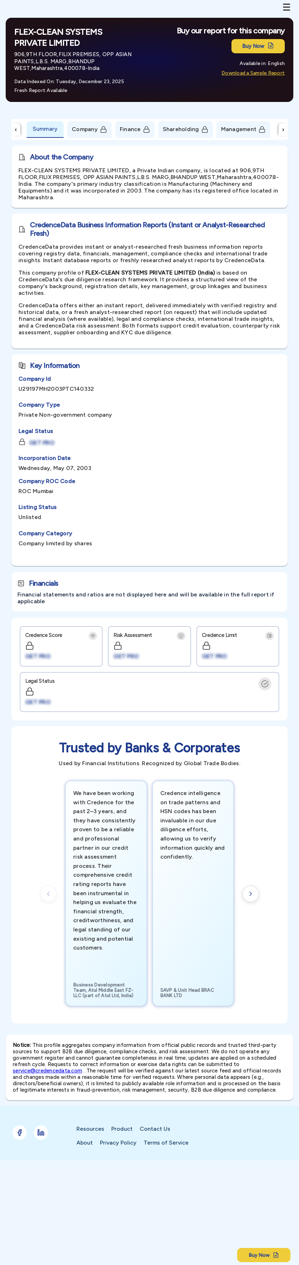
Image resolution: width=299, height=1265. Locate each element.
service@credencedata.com (47, 1070)
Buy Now (258, 46)
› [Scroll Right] (283, 129)
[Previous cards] (48, 893)
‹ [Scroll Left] (16, 129)
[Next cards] (250, 893)
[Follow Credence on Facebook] (19, 1132)
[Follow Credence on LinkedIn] (41, 1132)
